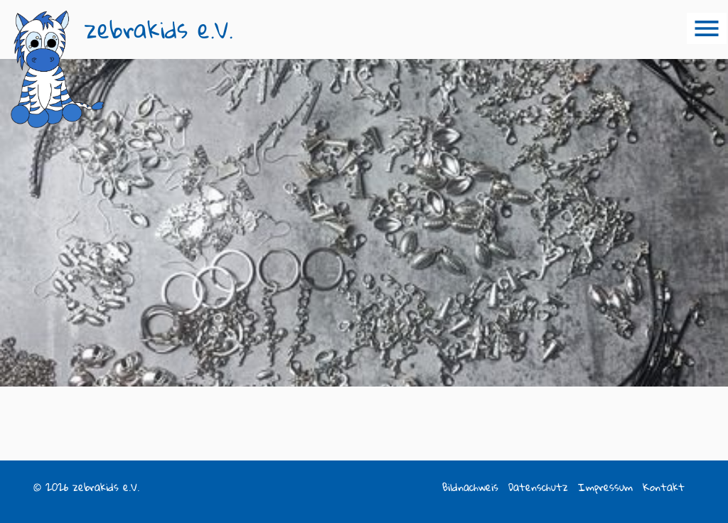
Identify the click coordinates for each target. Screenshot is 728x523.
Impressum (605, 487)
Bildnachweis (470, 487)
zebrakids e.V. (159, 29)
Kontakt (664, 487)
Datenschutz (538, 487)
